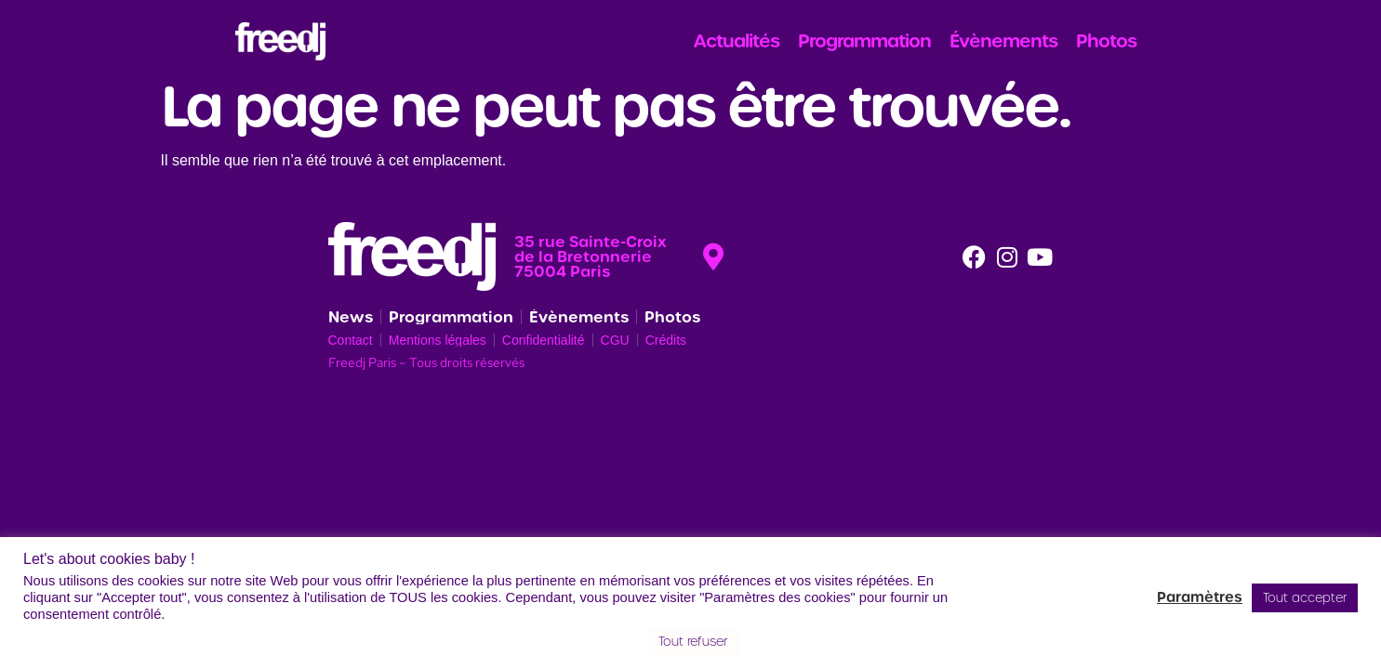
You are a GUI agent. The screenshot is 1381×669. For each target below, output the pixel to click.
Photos (1106, 41)
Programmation (864, 41)
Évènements (1003, 41)
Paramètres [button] (1199, 597)
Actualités (736, 41)
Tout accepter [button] (1305, 598)
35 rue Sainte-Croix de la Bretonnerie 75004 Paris (590, 256)
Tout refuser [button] (692, 641)
